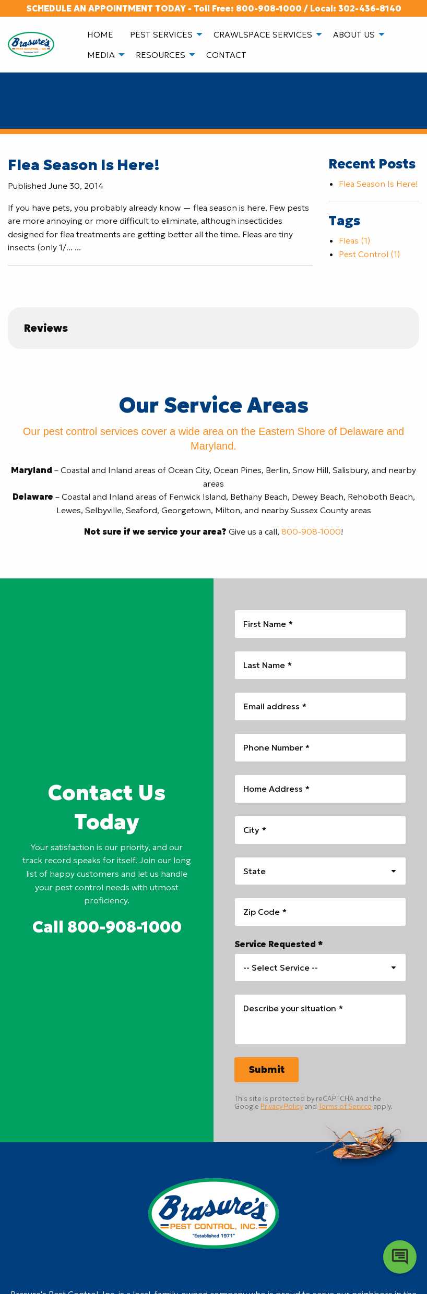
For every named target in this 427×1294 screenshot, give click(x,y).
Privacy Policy (281, 1106)
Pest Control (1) (369, 254)
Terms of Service (345, 1106)
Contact (226, 55)
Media (101, 55)
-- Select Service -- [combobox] (280, 967)
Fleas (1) (354, 240)
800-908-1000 (269, 8)
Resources (160, 55)
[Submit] (266, 1069)
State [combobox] (254, 871)
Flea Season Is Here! (84, 165)
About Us (354, 34)
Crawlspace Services (263, 34)
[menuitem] (100, 34)
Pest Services (161, 34)
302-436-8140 (369, 8)
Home (100, 34)
